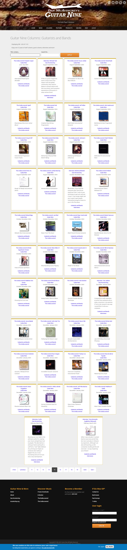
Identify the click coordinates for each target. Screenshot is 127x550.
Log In (94, 28)
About (12, 495)
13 (43, 469)
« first (14, 469)
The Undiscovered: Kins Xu (23, 170)
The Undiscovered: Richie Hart (103, 321)
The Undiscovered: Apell (24, 105)
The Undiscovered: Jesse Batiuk (23, 321)
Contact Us (95, 492)
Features (59, 28)
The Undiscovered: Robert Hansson (103, 215)
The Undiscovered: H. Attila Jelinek (50, 386)
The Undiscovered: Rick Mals (50, 138)
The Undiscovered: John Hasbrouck (103, 105)
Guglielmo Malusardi (90, 421)
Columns (49, 28)
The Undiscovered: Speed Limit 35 (77, 248)
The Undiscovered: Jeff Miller (76, 105)
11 (32, 469)
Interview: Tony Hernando (90, 419)
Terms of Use (73, 545)
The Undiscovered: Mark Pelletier (103, 138)
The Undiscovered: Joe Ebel (50, 215)
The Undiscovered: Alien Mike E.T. (50, 248)
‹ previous (23, 469)
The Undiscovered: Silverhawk (103, 61)
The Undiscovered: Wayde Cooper (24, 61)
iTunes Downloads (43, 492)
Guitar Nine (24, 63)
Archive (78, 28)
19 (77, 469)
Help (86, 28)
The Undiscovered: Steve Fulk (76, 321)
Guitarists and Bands (24, 84)
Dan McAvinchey (50, 63)
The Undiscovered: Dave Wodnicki (24, 354)
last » (92, 469)
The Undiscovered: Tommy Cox (77, 354)
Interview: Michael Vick (50, 61)
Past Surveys (96, 498)
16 (60, 469)
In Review (40, 495)
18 (71, 469)
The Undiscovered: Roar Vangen (50, 354)
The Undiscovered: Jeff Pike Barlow (76, 386)
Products (69, 28)
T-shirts (94, 501)
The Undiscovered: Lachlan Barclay (50, 170)
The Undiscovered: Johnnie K (76, 138)
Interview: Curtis (37, 419)
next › (85, 469)
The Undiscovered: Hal (50, 105)
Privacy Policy (86, 545)
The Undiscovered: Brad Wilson (50, 280)
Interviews (50, 97)
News (40, 28)
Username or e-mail (98, 510)
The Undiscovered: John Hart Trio (50, 321)
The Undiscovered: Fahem (103, 170)
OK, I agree (101, 549)
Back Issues (95, 495)
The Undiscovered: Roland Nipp (24, 215)
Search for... (44, 52)
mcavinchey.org (14, 501)
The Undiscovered (23, 86)
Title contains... (14, 52)
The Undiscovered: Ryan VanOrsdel (77, 215)
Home (33, 28)
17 (66, 469)
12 (37, 469)
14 (49, 469)
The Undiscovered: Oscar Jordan (76, 61)
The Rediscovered (43, 498)
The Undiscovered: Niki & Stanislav (103, 248)
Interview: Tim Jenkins (103, 280)
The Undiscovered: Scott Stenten (76, 280)
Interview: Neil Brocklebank (77, 170)
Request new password (99, 522)
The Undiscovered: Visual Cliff (23, 138)
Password (95, 517)
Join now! (74, 494)
